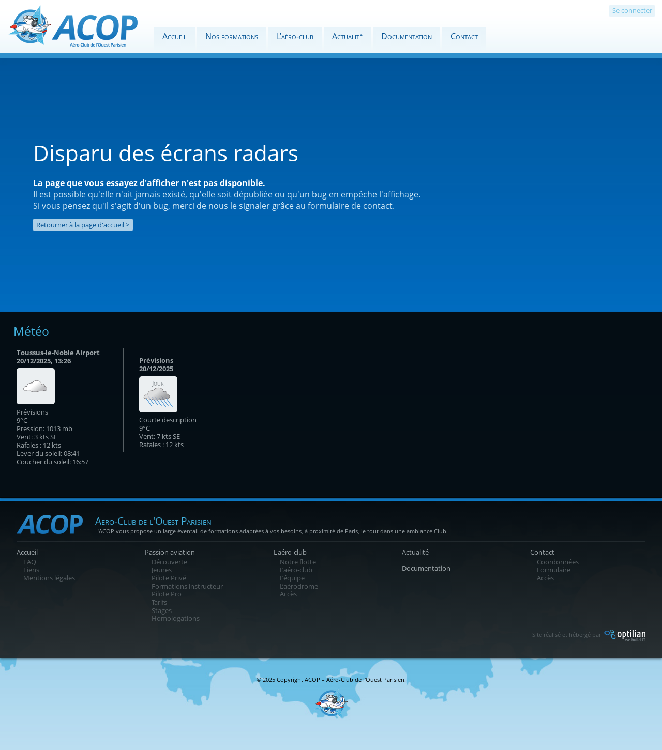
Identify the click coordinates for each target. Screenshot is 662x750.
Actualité (347, 36)
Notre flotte (298, 562)
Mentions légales (49, 578)
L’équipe (292, 578)
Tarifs (159, 602)
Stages (162, 610)
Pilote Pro (167, 594)
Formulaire (553, 569)
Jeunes (162, 569)
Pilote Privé (169, 578)
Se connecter (632, 10)
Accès (288, 594)
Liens (31, 569)
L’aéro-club (295, 36)
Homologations (176, 618)
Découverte (169, 562)
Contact (464, 36)
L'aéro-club (290, 552)
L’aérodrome (299, 586)
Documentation (406, 36)
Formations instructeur (187, 586)
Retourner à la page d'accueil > (82, 224)
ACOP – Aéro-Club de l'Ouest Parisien (354, 679)
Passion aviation (170, 552)
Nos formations (231, 36)
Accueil (174, 36)
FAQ (29, 562)
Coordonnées (558, 562)
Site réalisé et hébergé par (588, 634)
